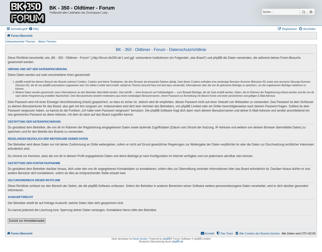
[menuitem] (34, 29)
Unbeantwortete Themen (20, 41)
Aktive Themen (47, 41)
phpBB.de (177, 241)
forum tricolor (140, 238)
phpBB (167, 238)
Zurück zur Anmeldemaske (27, 221)
